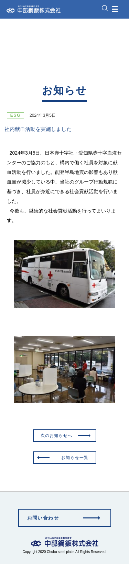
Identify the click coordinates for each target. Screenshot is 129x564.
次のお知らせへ (56, 435)
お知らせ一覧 (74, 457)
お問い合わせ (43, 518)
